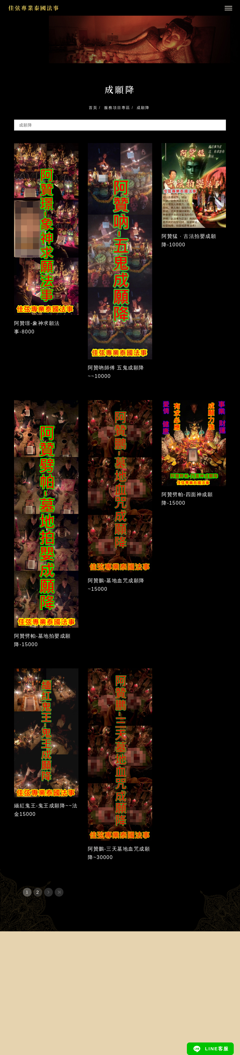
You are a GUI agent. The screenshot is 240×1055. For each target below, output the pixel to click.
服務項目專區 (117, 108)
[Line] (210, 1048)
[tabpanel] (120, 39)
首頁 (93, 108)
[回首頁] (33, 8)
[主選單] (228, 8)
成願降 (143, 108)
